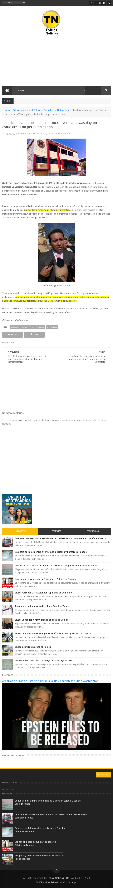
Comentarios (93, 531)
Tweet (12, 334)
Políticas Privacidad (51, 882)
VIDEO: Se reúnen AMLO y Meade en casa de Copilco (42, 620)
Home (7, 110)
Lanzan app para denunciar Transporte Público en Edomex (45, 579)
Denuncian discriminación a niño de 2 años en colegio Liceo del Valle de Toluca (56, 565)
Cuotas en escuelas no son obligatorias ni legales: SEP (43, 660)
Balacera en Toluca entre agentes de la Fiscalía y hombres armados (51, 552)
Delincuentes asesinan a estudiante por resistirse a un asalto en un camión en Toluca (60, 538)
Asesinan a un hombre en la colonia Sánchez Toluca (42, 606)
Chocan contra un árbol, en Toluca (33, 647)
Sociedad (49, 110)
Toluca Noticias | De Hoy (60, 878)
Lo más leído (20, 531)
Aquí (74, 882)
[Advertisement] (27, 60)
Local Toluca (33, 110)
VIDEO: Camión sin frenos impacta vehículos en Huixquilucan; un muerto (53, 633)
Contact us (103, 774)
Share (34, 334)
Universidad (63, 110)
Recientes (56, 531)
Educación (18, 110)
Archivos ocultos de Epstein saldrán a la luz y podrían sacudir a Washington (50, 680)
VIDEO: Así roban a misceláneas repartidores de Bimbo (43, 592)
